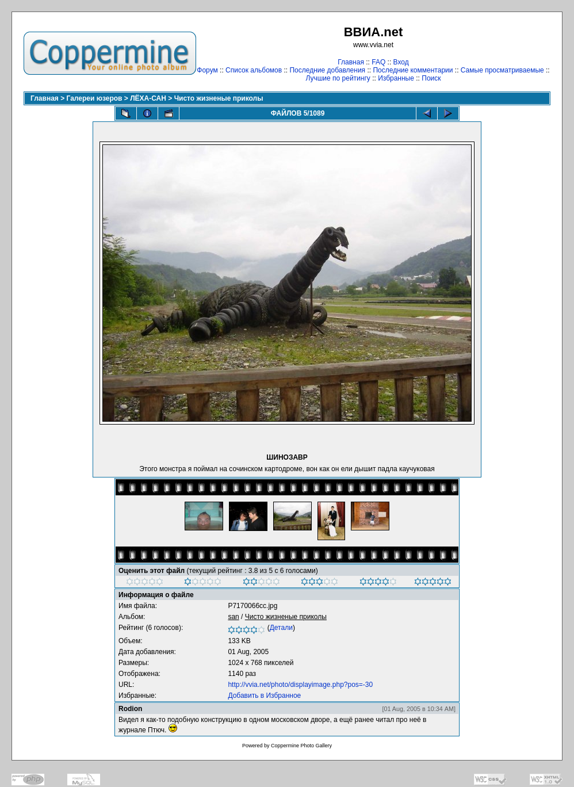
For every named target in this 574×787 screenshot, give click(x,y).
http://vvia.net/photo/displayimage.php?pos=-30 (300, 685)
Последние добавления (327, 70)
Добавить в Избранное (264, 696)
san (233, 617)
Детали (281, 628)
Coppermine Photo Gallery (301, 745)
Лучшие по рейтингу (337, 78)
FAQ (378, 62)
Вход (401, 62)
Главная (351, 62)
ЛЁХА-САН (148, 98)
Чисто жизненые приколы (218, 98)
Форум (207, 70)
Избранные (396, 78)
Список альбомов (253, 70)
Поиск (431, 78)
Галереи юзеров (95, 98)
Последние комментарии (413, 70)
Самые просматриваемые (502, 70)
